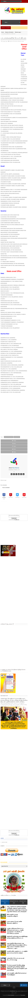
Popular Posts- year (23, 902)
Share (14, 443)
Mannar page (18, 32)
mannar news (4, 842)
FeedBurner (16, 519)
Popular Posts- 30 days (14, 902)
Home (2, 32)
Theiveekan (22, 995)
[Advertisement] (10, 53)
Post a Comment (5, 487)
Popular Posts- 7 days (5, 902)
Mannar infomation (9, 32)
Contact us (24, 985)
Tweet (14, 440)
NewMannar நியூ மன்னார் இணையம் (18, 991)
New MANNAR (11, 995)
